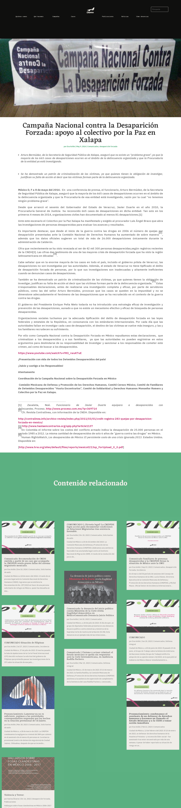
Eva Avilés (71, 146)
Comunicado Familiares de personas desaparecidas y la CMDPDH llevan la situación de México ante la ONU (149, 561)
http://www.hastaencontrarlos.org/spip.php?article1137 (57, 426)
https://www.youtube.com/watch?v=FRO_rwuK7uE (50, 353)
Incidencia (44, 646)
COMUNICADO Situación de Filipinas (24, 643)
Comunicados (93, 146)
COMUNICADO (137, 637)
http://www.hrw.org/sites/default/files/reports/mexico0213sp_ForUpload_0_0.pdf (71, 447)
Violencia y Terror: (14, 795)
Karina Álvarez (13, 799)
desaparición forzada (108, 146)
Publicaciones (10, 802)
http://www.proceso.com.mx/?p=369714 (71, 408)
